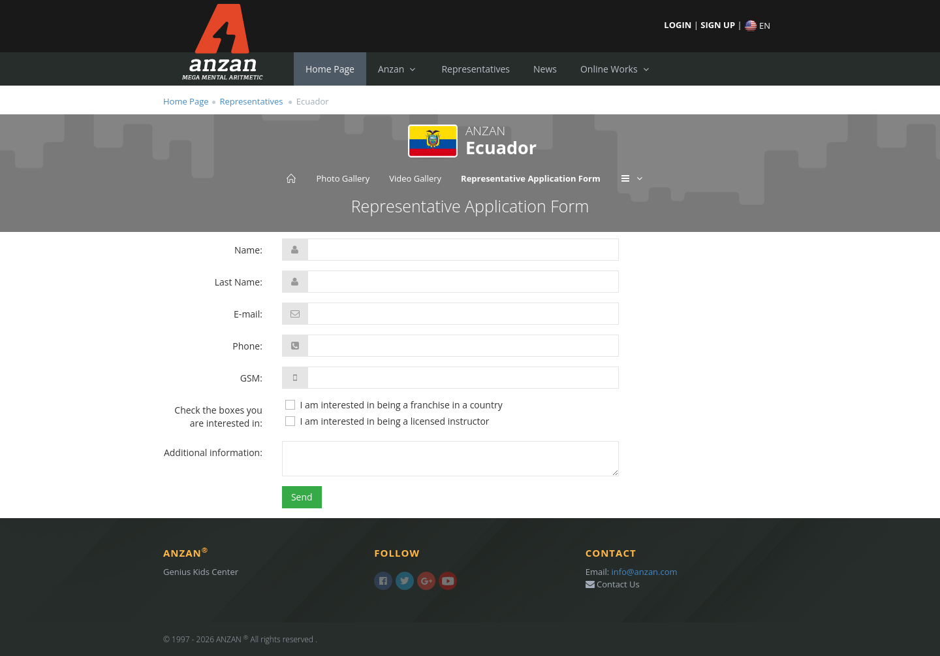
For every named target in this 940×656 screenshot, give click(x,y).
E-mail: (248, 314)
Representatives (475, 69)
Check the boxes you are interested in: (218, 416)
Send (302, 497)
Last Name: (238, 282)
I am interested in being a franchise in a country (393, 405)
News (545, 69)
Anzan (398, 69)
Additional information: (213, 452)
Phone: (247, 346)
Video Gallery (415, 178)
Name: (248, 250)
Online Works (615, 69)
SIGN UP (718, 25)
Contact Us (613, 584)
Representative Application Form (531, 178)
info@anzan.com (645, 572)
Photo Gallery (342, 178)
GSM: (251, 378)
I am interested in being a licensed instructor (387, 421)
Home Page (330, 69)
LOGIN (678, 25)
